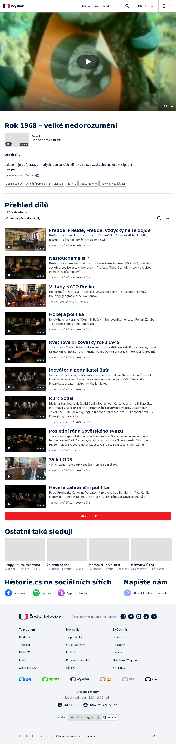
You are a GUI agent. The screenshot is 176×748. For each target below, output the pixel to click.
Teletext (24, 649)
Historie (70, 188)
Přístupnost (89, 740)
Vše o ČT (71, 672)
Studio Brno (120, 641)
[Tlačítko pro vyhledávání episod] (159, 222)
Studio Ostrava (75, 649)
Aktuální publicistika (37, 188)
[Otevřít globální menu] (167, 6)
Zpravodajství (14, 188)
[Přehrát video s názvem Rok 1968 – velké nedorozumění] (88, 62)
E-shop (23, 664)
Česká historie (87, 188)
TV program (27, 633)
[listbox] (93, 721)
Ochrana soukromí (67, 740)
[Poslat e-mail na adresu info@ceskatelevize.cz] (101, 709)
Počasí (70, 656)
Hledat (126, 7)
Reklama (25, 641)
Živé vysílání (120, 633)
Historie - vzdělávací (110, 188)
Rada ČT (24, 656)
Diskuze (57, 188)
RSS (155, 740)
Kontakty (119, 672)
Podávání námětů (77, 664)
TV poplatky (74, 641)
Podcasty (119, 649)
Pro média (72, 633)
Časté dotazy (27, 672)
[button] (88, 61)
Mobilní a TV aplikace (126, 664)
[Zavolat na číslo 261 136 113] (68, 709)
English (48, 740)
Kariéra (117, 656)
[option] (76, 721)
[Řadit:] (168, 222)
